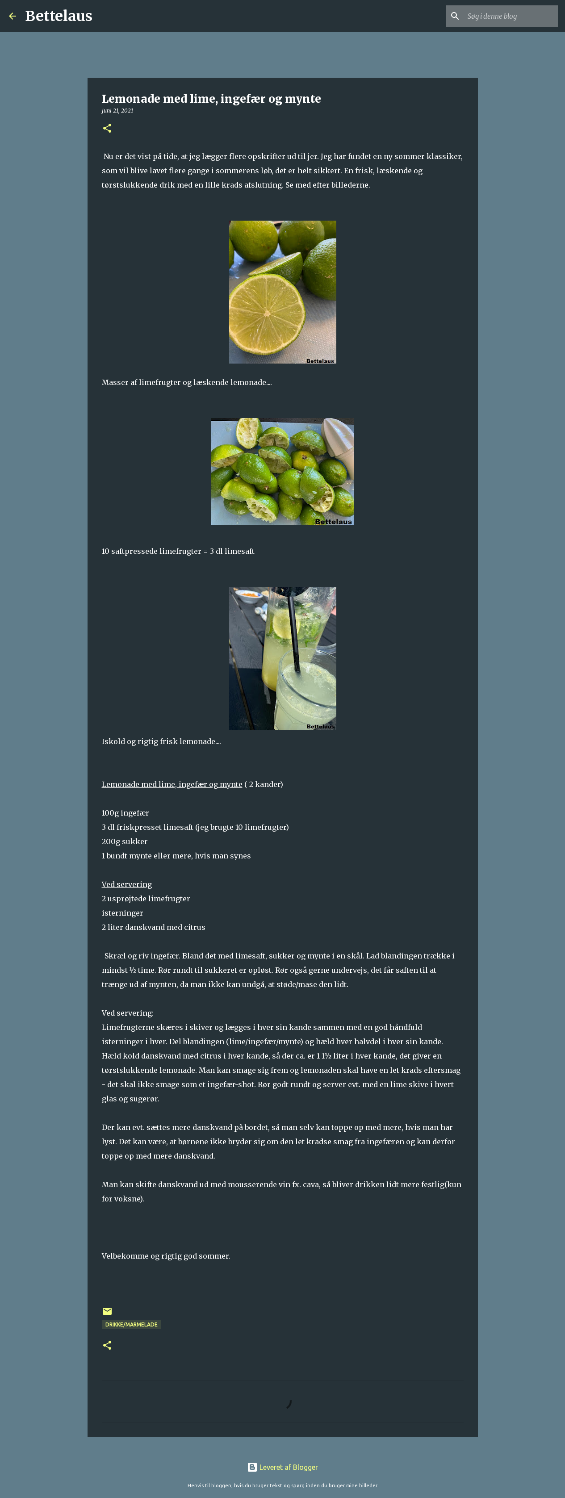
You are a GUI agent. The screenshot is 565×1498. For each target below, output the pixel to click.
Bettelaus (58, 16)
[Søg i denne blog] (511, 16)
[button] (107, 129)
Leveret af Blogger (282, 1467)
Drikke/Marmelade (131, 1324)
